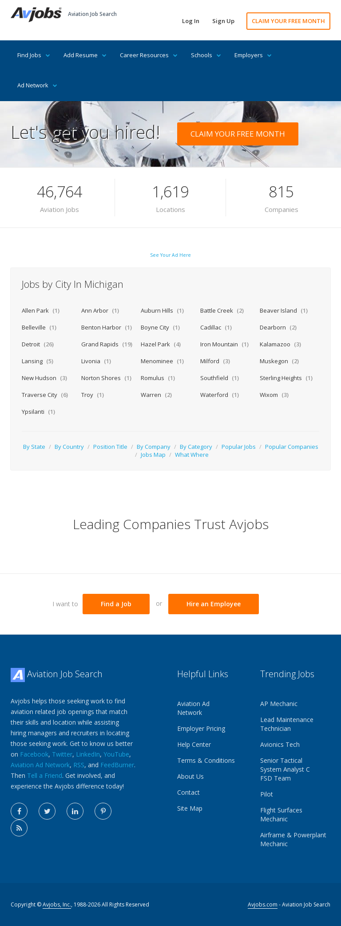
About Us (190, 776)
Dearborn (278, 327)
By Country (69, 447)
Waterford (219, 395)
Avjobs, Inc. (57, 904)
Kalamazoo (280, 344)
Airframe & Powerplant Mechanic (293, 839)
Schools (206, 55)
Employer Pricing (201, 728)
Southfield (219, 378)
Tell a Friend (44, 775)
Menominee (162, 361)
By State (34, 447)
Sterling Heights (286, 378)
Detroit (38, 344)
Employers (253, 55)
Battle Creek (222, 310)
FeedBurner (117, 765)
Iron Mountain (224, 344)
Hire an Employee (213, 604)
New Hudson (44, 378)
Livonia (96, 361)
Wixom (274, 395)
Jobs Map (153, 455)
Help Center (194, 744)
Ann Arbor (100, 310)
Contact (188, 792)
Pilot (266, 794)
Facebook (34, 754)
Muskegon (279, 361)
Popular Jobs (239, 447)
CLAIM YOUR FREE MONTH (288, 21)
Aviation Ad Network (40, 765)
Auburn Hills (162, 310)
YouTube (116, 754)
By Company (153, 447)
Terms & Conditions (206, 760)
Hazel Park (161, 344)
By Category (196, 447)
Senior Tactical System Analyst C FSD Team (285, 769)
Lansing (37, 361)
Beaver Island (284, 310)
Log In (190, 21)
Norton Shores (106, 378)
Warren (156, 395)
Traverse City (45, 395)
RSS (78, 765)
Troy (92, 395)
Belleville (39, 327)
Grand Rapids (106, 344)
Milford (215, 361)
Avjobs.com (263, 904)
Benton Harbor (106, 327)
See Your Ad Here (170, 255)
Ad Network (37, 85)
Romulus (158, 378)
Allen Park (40, 310)
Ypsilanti (38, 412)
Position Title (110, 447)
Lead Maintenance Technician (286, 724)
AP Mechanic (278, 703)
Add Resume (85, 55)
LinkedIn (88, 754)
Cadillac (216, 327)
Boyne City (160, 327)
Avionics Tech (280, 744)
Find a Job (116, 604)
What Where (192, 455)
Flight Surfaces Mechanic (281, 814)
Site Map (189, 808)
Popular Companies (291, 447)
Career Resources (149, 55)
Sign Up (223, 21)
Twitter (62, 754)
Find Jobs (33, 55)
